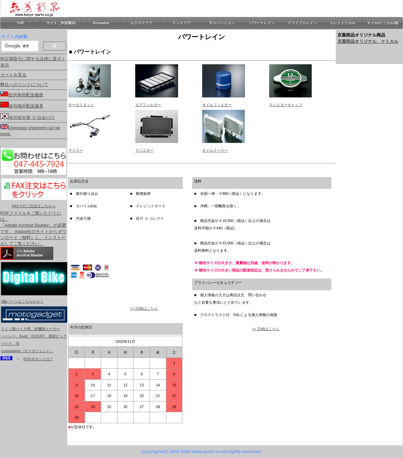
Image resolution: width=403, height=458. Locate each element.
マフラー (75, 150)
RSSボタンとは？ (38, 359)
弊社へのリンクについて (24, 84)
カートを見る (13, 74)
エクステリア (141, 23)
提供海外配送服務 (21, 94)
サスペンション (222, 23)
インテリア (181, 23)
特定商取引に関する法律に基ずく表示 (33, 61)
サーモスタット (81, 105)
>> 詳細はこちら (144, 308)
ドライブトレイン (302, 23)
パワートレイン (262, 23)
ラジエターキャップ (285, 105)
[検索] (19, 46)
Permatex (101, 23)
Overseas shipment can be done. (30, 130)
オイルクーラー (215, 150)
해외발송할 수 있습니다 (27, 116)
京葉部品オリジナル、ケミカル (367, 41)
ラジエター (144, 150)
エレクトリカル (342, 23)
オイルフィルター (217, 105)
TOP (20, 23)
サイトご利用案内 (61, 23)
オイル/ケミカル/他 (382, 23)
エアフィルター (148, 105)
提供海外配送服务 (22, 105)
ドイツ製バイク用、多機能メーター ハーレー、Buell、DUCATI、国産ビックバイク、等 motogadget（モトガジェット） (34, 336)
